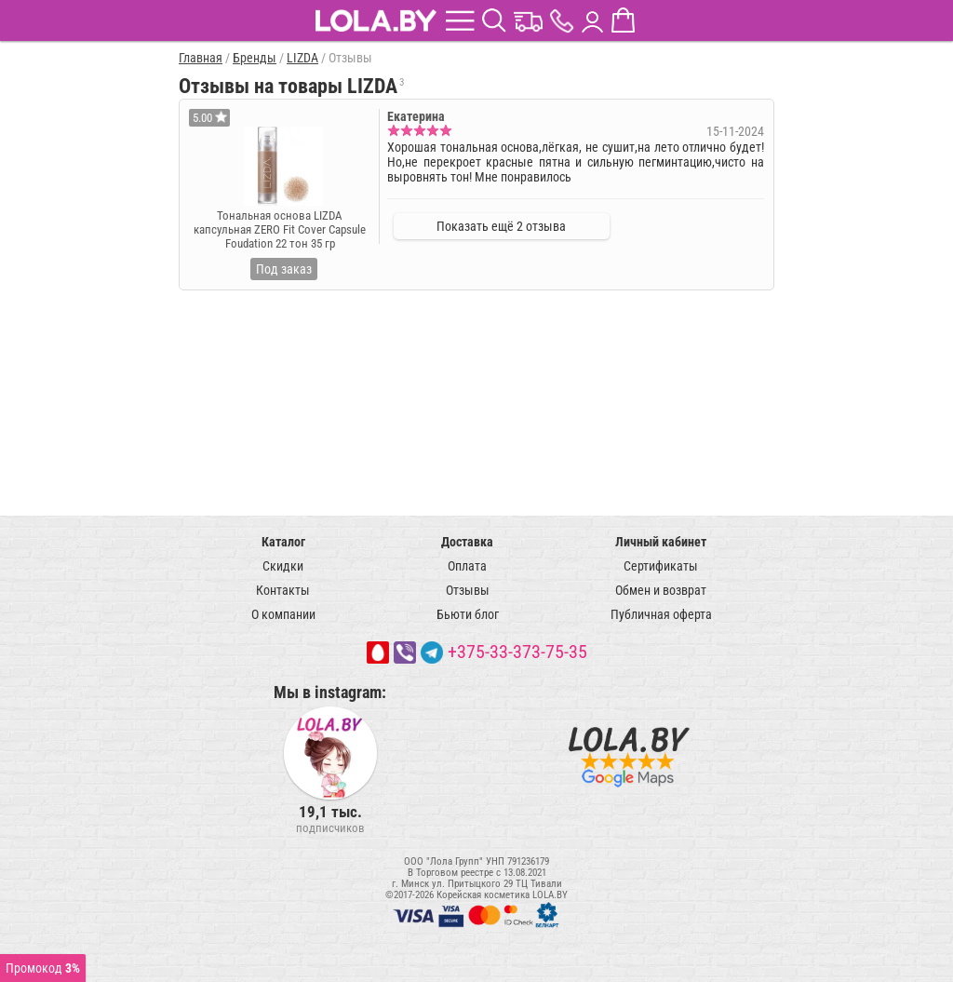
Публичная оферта (661, 614)
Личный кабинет (660, 541)
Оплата (467, 565)
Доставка (467, 541)
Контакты (283, 590)
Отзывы (468, 590)
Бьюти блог (467, 614)
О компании (283, 614)
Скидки (282, 565)
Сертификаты (661, 565)
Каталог (283, 541)
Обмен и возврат (660, 590)
